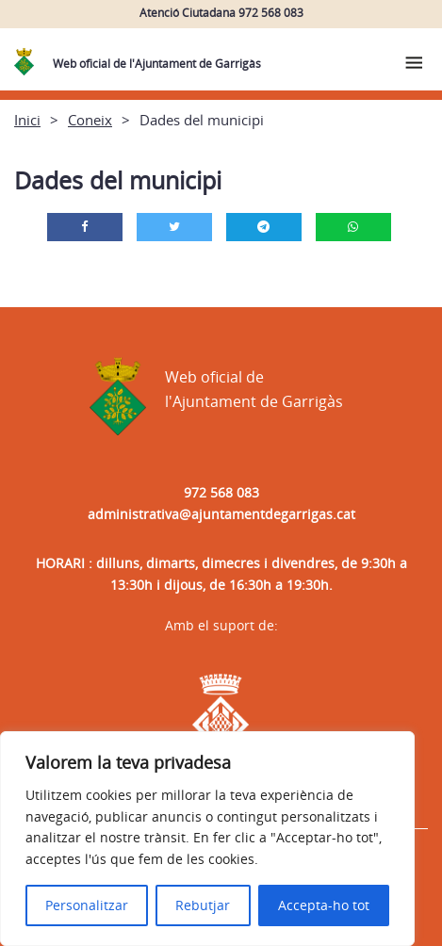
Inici (27, 119)
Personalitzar (86, 905)
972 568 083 (221, 492)
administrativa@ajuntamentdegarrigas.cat (221, 514)
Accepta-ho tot (323, 905)
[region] (207, 838)
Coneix (90, 119)
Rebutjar (202, 905)
